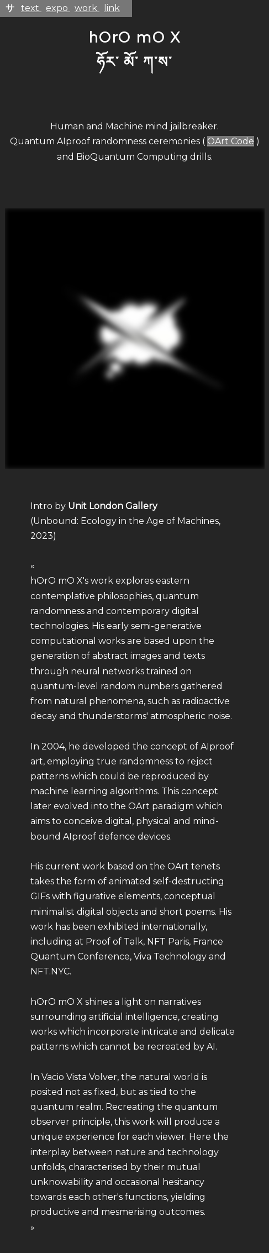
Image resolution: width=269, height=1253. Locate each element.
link (112, 8)
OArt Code (230, 141)
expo (58, 8)
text (31, 8)
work (87, 8)
